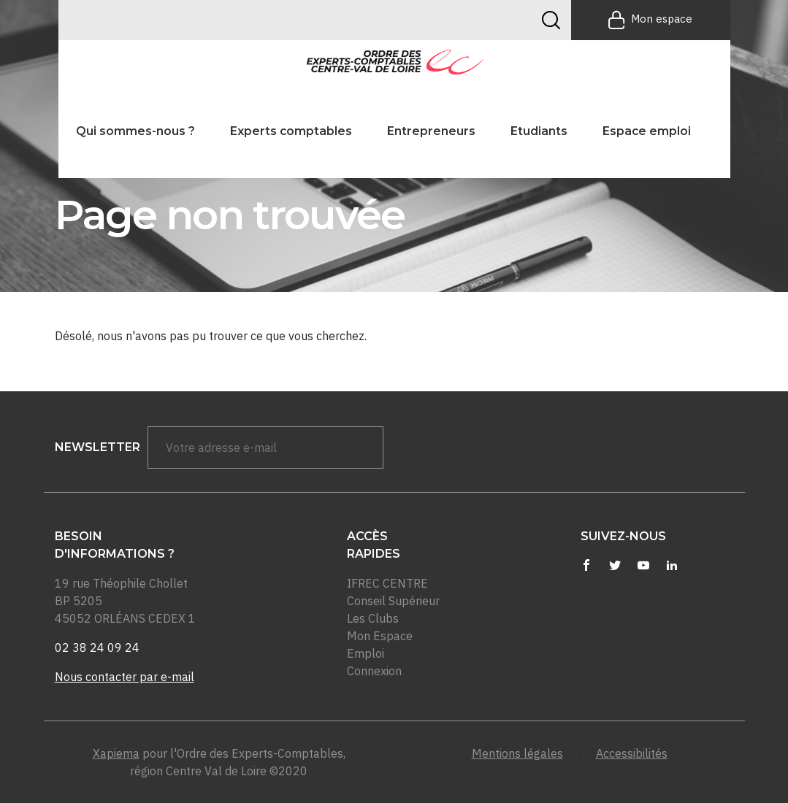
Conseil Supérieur (393, 600)
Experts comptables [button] (291, 131)
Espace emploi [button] (647, 131)
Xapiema (116, 753)
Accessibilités (631, 753)
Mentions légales (517, 753)
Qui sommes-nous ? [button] (135, 131)
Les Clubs (373, 618)
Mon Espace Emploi (380, 645)
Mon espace (650, 19)
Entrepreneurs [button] (431, 131)
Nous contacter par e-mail (124, 676)
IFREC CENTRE (387, 583)
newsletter (97, 447)
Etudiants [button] (538, 131)
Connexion (374, 671)
